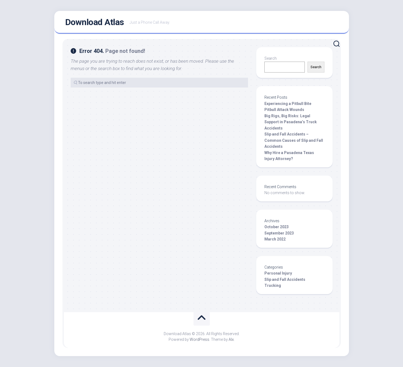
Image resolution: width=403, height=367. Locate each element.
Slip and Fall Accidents (284, 279)
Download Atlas (94, 22)
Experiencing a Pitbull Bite (287, 103)
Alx (231, 339)
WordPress (199, 339)
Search (270, 58)
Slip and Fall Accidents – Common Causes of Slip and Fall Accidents (293, 140)
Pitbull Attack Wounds (284, 109)
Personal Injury (278, 273)
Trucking (272, 285)
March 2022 (275, 239)
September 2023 (279, 233)
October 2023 (276, 227)
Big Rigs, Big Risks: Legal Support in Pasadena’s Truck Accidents (290, 122)
